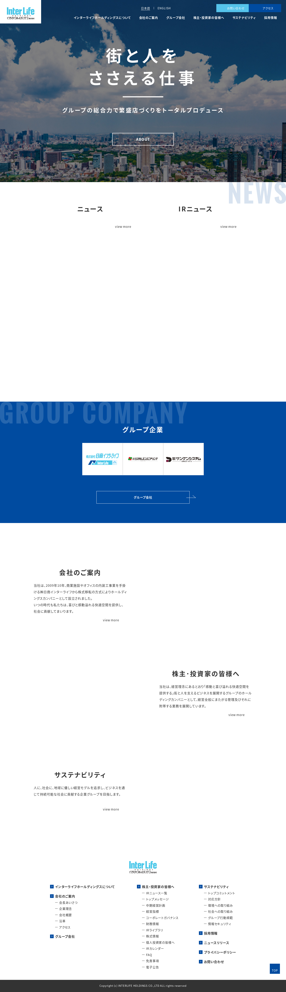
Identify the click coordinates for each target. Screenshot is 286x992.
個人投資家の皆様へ (160, 942)
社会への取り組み (220, 911)
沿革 (62, 921)
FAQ (149, 955)
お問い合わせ (236, 8)
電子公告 (152, 967)
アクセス (268, 8)
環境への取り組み (220, 905)
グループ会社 (175, 17)
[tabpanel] (143, 91)
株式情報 (152, 936)
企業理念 (65, 908)
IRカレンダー (155, 948)
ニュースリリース (216, 942)
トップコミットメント (221, 893)
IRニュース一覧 (156, 893)
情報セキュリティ (219, 924)
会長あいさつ (68, 902)
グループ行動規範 (220, 918)
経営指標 (152, 911)
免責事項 (152, 961)
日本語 (145, 8)
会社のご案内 (148, 17)
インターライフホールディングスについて (102, 17)
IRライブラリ (154, 930)
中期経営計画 (155, 905)
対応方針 (214, 899)
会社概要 (65, 915)
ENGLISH (164, 8)
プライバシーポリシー (220, 952)
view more (123, 227)
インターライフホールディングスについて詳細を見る (143, 347)
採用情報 (270, 17)
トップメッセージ (157, 899)
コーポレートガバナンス (162, 918)
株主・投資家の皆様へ (208, 17)
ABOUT (143, 139)
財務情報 (152, 924)
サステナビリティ (244, 17)
